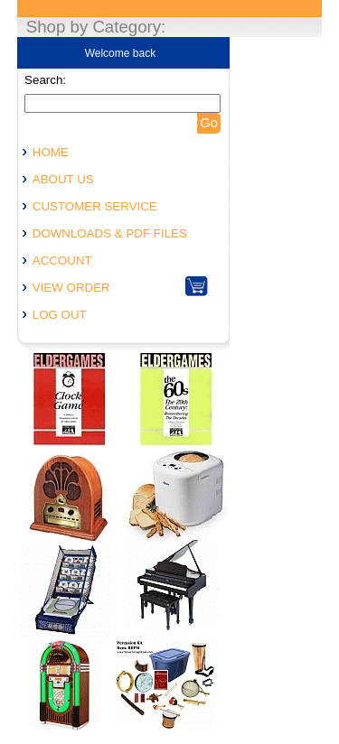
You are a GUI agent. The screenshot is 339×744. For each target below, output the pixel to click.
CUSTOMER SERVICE (95, 206)
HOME (51, 152)
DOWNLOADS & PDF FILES (110, 233)
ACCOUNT (62, 260)
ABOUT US (63, 179)
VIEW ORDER (71, 287)
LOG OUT (60, 314)
